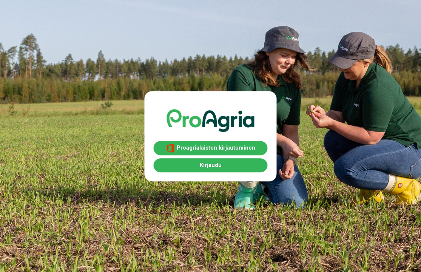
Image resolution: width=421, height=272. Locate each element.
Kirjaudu (211, 165)
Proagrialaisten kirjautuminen (210, 148)
